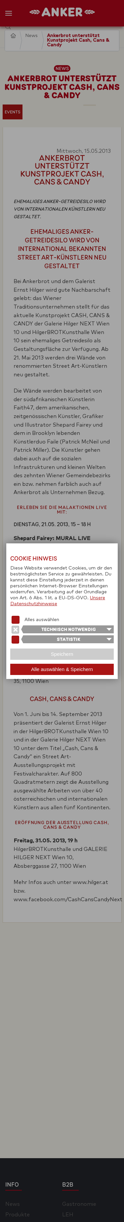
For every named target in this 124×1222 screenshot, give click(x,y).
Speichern (62, 654)
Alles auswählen (41, 619)
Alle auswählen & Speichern (62, 669)
